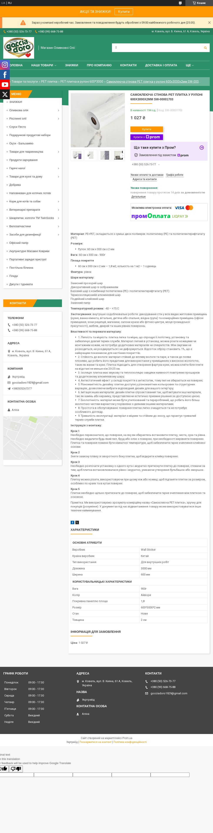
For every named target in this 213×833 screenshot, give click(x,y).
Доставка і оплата (161, 65)
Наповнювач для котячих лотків (30, 193)
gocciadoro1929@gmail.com (30, 382)
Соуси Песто (17, 126)
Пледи (13, 276)
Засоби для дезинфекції (25, 234)
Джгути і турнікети (21, 284)
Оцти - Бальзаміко (21, 143)
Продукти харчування (23, 160)
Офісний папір (18, 242)
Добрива (15, 184)
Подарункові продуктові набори (30, 135)
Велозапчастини (20, 226)
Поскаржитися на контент (95, 742)
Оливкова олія (18, 110)
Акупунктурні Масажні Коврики (29, 251)
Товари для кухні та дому (25, 176)
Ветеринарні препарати (24, 209)
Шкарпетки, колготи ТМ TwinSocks (31, 218)
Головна (15, 65)
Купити (124, 12)
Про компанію (99, 65)
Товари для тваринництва (26, 151)
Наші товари (42, 65)
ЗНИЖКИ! (15, 102)
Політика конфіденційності (130, 742)
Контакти (128, 65)
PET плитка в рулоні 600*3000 (81, 81)
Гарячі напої (17, 168)
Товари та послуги (25, 81)
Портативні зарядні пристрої (28, 259)
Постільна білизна (21, 267)
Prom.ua (127, 738)
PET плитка (49, 81)
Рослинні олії (18, 118)
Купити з (146, 137)
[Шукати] (205, 47)
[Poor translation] (16, 769)
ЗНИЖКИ (71, 65)
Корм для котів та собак (24, 201)
